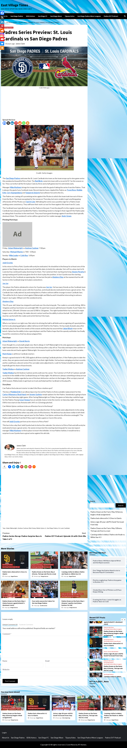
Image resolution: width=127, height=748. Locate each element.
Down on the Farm (37, 564)
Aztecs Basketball (113, 651)
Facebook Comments (26, 624)
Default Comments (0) (9, 624)
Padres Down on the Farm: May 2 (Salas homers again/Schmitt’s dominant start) (13, 603)
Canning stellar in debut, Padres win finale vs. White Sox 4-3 (73, 573)
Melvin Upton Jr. (9, 319)
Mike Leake (13, 255)
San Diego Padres (17, 16)
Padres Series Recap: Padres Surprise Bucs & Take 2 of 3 (23, 536)
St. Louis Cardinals (64, 528)
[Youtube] (2, 39)
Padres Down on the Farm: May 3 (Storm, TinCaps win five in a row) (44, 573)
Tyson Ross (71, 190)
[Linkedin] (12, 123)
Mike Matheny (16, 187)
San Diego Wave (56, 16)
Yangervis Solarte (32, 193)
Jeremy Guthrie (35, 394)
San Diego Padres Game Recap (11, 567)
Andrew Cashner (32, 248)
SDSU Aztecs (30, 16)
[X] (8, 123)
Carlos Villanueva (9, 394)
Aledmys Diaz (57, 277)
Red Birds (39, 181)
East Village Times (14, 5)
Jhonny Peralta (78, 272)
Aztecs (106, 651)
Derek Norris (24, 341)
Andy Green (66, 216)
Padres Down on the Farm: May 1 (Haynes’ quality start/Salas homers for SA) (73, 603)
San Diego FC (42, 16)
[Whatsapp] (23, 123)
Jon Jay (5, 283)
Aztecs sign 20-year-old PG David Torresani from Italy (107, 523)
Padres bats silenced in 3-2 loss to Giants (106, 518)
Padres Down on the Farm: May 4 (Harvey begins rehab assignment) (106, 513)
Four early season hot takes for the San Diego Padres (43, 602)
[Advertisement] (44, 104)
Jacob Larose (43, 605)
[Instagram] (2, 35)
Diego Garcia (44, 576)
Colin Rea (24, 255)
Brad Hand (21, 394)
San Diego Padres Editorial (39, 596)
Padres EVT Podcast (111, 16)
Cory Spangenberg (14, 193)
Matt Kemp (7, 354)
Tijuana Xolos (70, 16)
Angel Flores (14, 576)
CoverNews (70, 745)
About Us (4, 16)
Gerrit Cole (30, 202)
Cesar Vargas (24, 400)
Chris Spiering (66, 718)
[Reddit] (20, 123)
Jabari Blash (68, 328)
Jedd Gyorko (7, 263)
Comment (6, 634)
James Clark (20, 44)
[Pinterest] (16, 123)
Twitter (92, 686)
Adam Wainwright (15, 248)
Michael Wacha (16, 252)
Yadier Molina (8, 369)
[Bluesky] (2, 44)
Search (92, 501)
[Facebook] (4, 123)
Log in (4, 732)
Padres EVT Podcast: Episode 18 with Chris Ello (65, 534)
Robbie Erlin (16, 392)
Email (47, 661)
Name (4, 661)
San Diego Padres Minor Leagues (89, 16)
